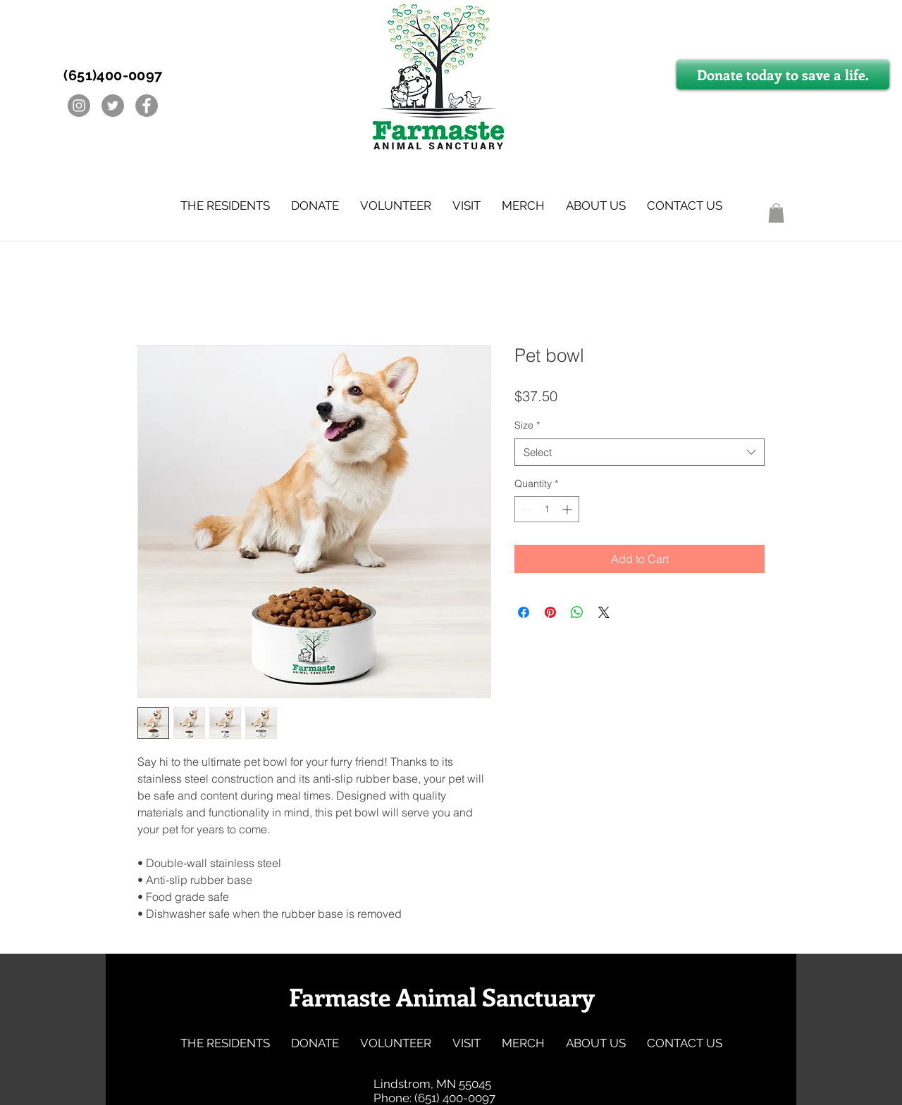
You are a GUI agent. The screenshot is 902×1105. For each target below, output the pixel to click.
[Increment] (568, 509)
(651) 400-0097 (454, 1098)
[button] (225, 205)
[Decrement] (525, 509)
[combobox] (639, 452)
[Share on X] (603, 612)
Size (527, 425)
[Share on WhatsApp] (577, 612)
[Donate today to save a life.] (782, 74)
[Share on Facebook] (523, 612)
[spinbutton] (547, 509)
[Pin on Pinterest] (550, 612)
